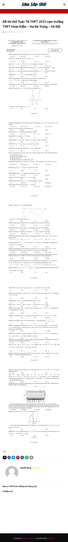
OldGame (8, 32)
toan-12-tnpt (11, 451)
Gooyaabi (51, 538)
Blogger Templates (29, 538)
